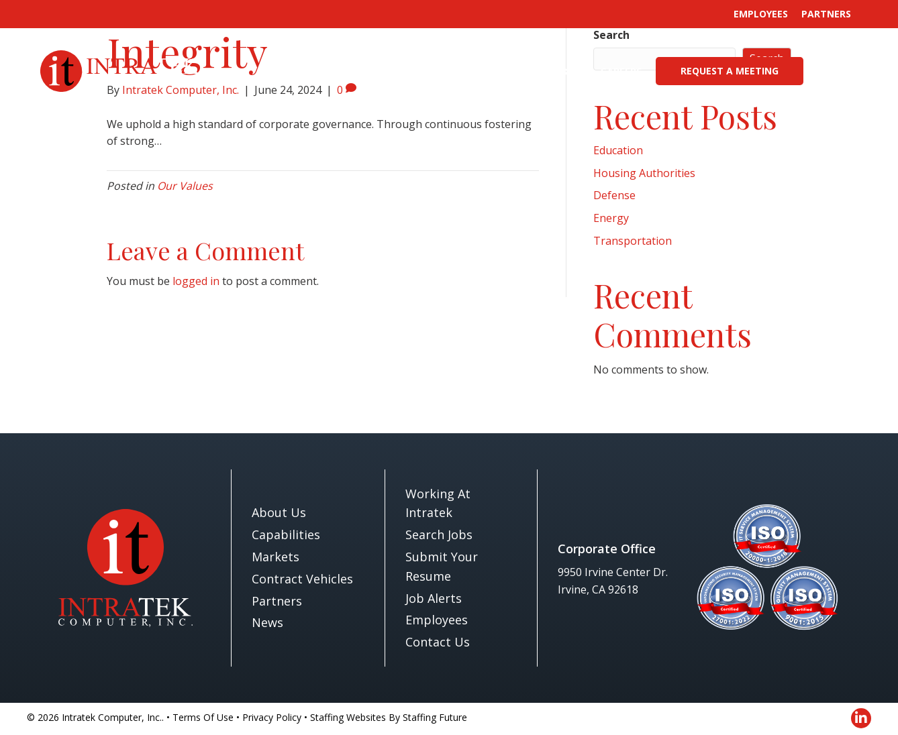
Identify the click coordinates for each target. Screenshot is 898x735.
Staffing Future (435, 717)
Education (618, 150)
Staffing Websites (348, 717)
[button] (842, 71)
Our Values (185, 185)
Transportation (632, 240)
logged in (195, 281)
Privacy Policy (271, 717)
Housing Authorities (644, 173)
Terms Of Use (203, 717)
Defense (614, 195)
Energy (611, 218)
